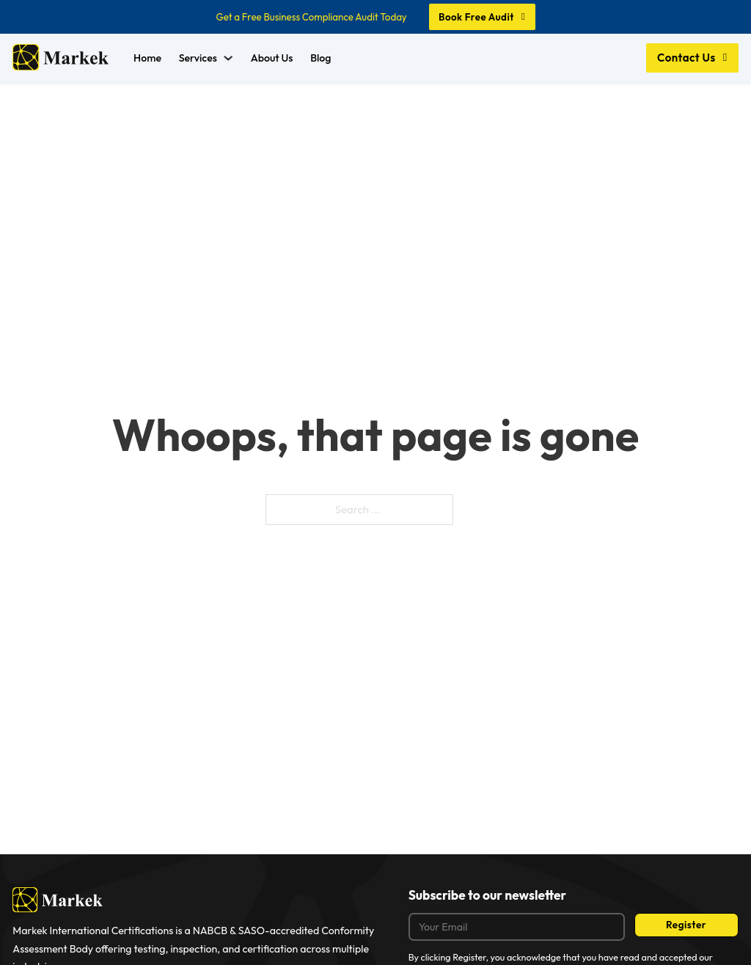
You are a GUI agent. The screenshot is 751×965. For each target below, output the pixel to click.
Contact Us (692, 58)
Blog (320, 58)
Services (198, 58)
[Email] (517, 927)
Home (147, 58)
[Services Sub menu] (228, 58)
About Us (272, 58)
